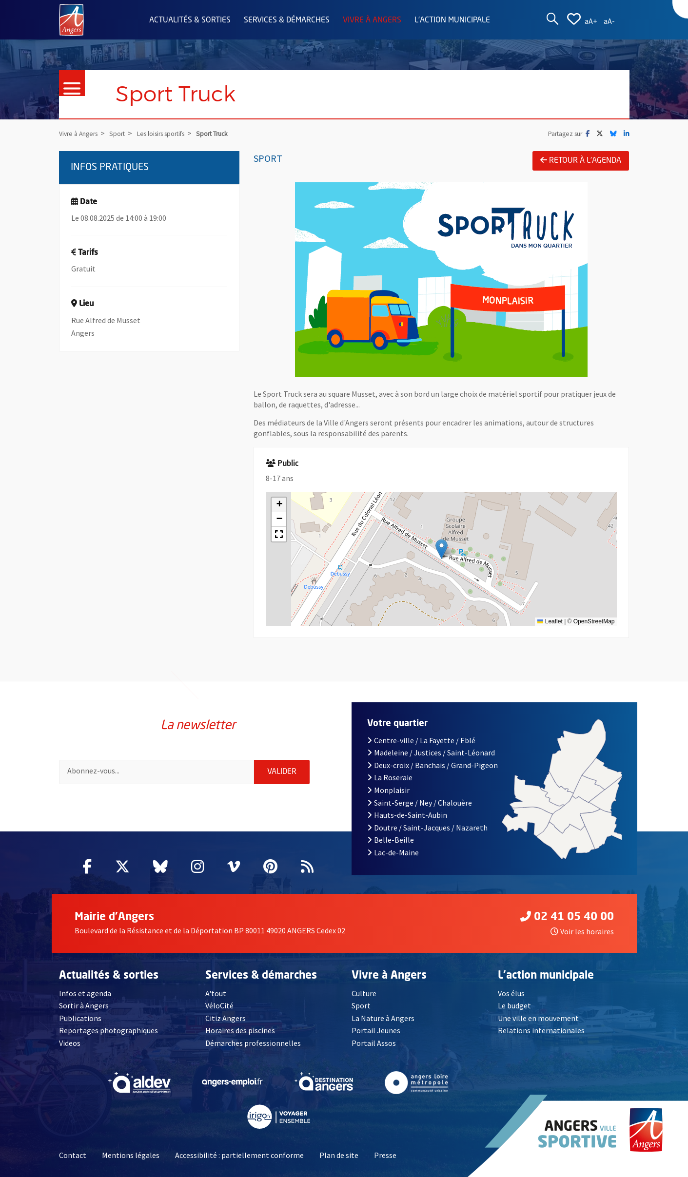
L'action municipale (452, 20)
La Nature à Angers (383, 1018)
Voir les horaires (582, 931)
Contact (72, 1155)
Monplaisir (388, 790)
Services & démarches (287, 20)
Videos (69, 1043)
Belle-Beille (390, 840)
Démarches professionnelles (253, 1043)
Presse (385, 1155)
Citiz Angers (225, 1018)
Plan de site (338, 1155)
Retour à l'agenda (580, 160)
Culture (364, 993)
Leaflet (549, 621)
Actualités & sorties (190, 20)
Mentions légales (130, 1155)
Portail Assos (374, 1043)
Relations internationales (541, 1030)
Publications (80, 1018)
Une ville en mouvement (538, 1018)
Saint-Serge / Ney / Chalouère (419, 803)
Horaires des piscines (240, 1030)
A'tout (215, 993)
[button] (441, 549)
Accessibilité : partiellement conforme (239, 1155)
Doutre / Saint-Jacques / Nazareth (427, 827)
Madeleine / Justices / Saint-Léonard (431, 752)
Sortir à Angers (84, 1005)
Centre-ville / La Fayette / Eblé (421, 740)
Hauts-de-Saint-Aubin (407, 815)
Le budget (514, 1005)
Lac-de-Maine (393, 852)
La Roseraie (390, 777)
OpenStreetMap (594, 621)
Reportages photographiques (108, 1030)
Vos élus (511, 993)
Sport (361, 1005)
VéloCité (219, 1005)
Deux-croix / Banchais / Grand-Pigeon (432, 765)
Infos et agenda (85, 993)
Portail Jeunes (376, 1030)
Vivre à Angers (372, 20)
